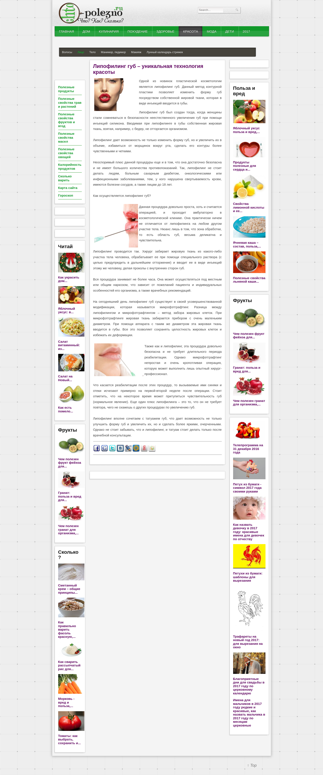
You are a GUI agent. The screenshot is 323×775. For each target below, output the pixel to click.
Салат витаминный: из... (69, 345)
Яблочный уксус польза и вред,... (246, 130)
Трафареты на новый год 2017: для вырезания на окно (248, 642)
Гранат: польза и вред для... (69, 496)
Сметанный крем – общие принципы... (69, 588)
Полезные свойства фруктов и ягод (66, 120)
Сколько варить (65, 178)
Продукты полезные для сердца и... (244, 165)
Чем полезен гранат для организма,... (68, 529)
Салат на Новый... (65, 378)
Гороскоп (65, 195)
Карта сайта (67, 188)
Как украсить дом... (68, 279)
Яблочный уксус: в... (66, 310)
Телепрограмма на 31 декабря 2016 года (248, 448)
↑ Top (252, 765)
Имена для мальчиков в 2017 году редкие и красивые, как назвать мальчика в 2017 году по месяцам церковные (249, 712)
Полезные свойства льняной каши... (249, 280)
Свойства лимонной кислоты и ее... (248, 207)
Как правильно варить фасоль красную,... (67, 629)
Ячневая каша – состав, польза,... (247, 244)
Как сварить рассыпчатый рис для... (69, 665)
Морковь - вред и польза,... (66, 702)
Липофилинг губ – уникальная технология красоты (148, 69)
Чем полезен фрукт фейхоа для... (69, 462)
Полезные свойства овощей (66, 153)
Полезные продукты (66, 89)
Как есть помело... (65, 409)
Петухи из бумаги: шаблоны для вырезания (248, 576)
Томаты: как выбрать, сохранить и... (69, 739)
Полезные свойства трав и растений (70, 102)
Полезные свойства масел (66, 137)
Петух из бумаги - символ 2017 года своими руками (247, 487)
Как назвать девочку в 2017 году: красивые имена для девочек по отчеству (248, 532)
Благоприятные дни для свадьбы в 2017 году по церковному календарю (249, 686)
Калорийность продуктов (70, 166)
